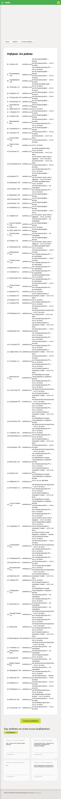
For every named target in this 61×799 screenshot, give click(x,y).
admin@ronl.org (37, 792)
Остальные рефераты (26, 41)
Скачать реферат (30, 721)
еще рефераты (10, 732)
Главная (7, 41)
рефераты (15, 41)
